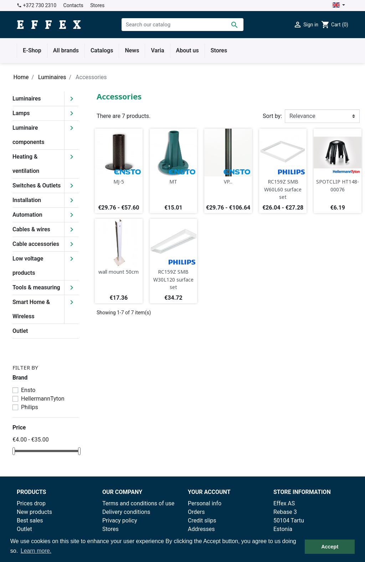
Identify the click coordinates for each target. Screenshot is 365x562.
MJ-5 (118, 181)
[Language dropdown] (338, 5)
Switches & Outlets (36, 185)
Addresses (201, 529)
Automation (27, 214)
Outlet (20, 331)
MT (173, 181)
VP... (228, 181)
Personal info (204, 503)
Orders (196, 512)
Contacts (73, 5)
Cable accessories (35, 244)
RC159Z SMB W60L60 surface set (283, 189)
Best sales (30, 520)
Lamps (21, 113)
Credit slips (202, 520)
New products (34, 512)
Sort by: (272, 116)
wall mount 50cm (118, 271)
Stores (97, 5)
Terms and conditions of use (138, 503)
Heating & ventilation (25, 163)
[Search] (182, 24)
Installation (26, 200)
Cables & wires (31, 229)
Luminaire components (28, 134)
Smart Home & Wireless (31, 309)
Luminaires (26, 98)
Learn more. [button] (36, 551)
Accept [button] (329, 547)
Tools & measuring (36, 287)
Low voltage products (27, 265)
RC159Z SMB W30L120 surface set (173, 279)
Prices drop (31, 503)
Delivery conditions (126, 512)
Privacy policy (119, 520)
